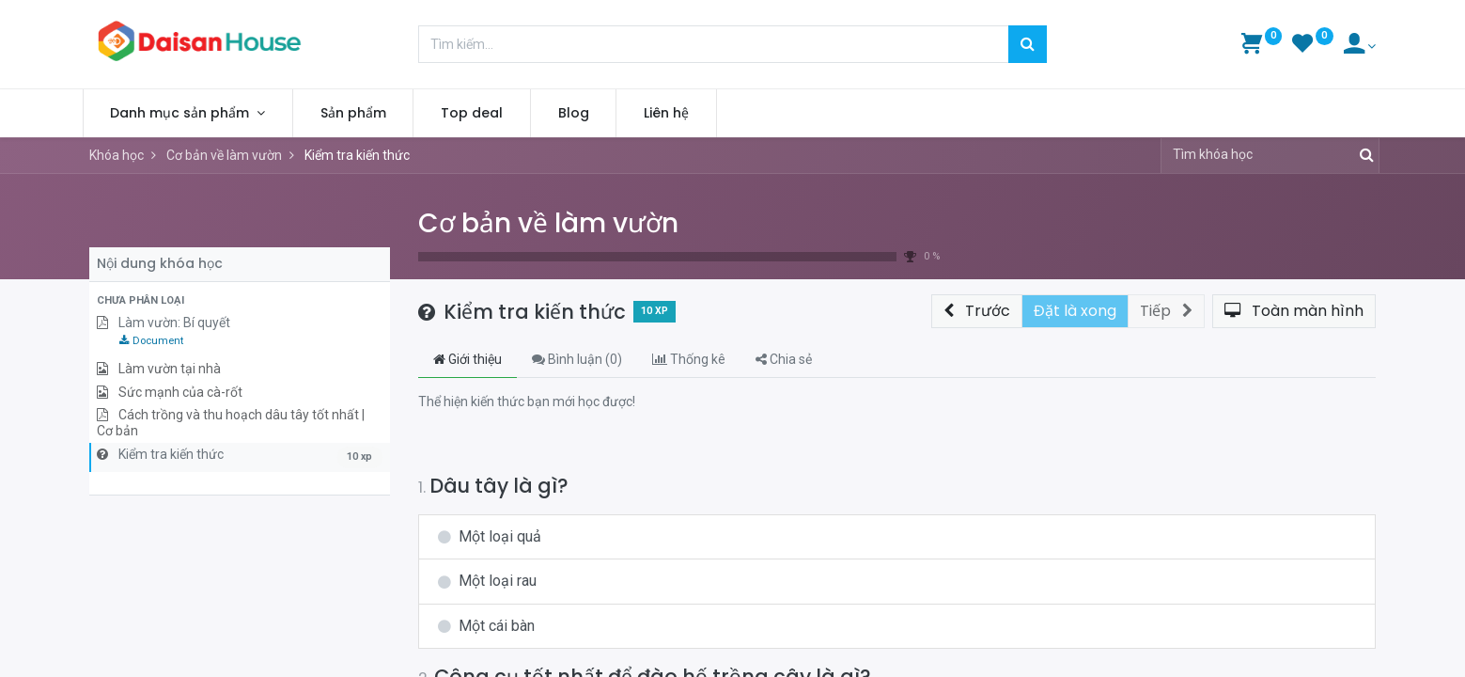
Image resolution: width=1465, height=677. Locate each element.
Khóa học (116, 155)
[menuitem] (360, 113)
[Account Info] (1360, 46)
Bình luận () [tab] (577, 359)
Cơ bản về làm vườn (548, 223)
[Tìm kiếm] (1027, 44)
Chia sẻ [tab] (784, 359)
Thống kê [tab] (688, 359)
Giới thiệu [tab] (467, 359)
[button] (239, 301)
